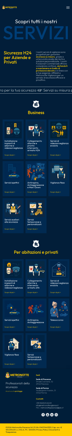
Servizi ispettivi (11, 182)
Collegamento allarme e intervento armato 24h (34, 284)
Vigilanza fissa (57, 182)
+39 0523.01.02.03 (43, 403)
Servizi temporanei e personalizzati (34, 222)
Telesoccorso (56, 320)
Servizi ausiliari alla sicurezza (11, 220)
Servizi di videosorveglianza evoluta (59, 143)
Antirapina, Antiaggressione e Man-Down (35, 185)
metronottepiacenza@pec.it (51, 408)
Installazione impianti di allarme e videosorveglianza (13, 144)
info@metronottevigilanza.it (47, 405)
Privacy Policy (42, 430)
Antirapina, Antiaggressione (35, 321)
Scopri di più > (9, 155)
